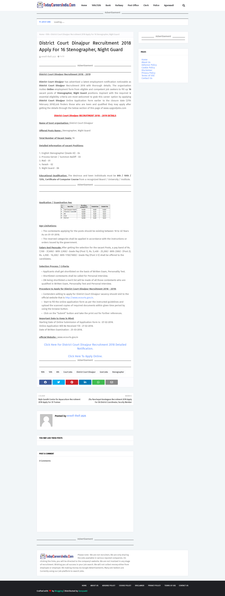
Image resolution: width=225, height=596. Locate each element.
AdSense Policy (149, 65)
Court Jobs (67, 372)
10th (47, 34)
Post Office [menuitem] (133, 5)
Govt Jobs (104, 372)
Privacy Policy (148, 73)
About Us (146, 62)
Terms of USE (148, 75)
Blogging (59, 591)
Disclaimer (147, 70)
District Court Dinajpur (86, 372)
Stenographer (118, 372)
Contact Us (147, 78)
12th (50, 372)
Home (41, 34)
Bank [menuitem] (108, 5)
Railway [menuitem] (119, 5)
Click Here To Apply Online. (85, 356)
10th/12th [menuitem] (96, 5)
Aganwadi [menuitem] (169, 5)
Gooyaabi (83, 591)
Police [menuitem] (156, 5)
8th (57, 372)
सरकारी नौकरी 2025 (48, 57)
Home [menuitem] (84, 5)
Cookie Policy (148, 67)
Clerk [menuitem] (146, 5)
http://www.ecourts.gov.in (79, 297)
